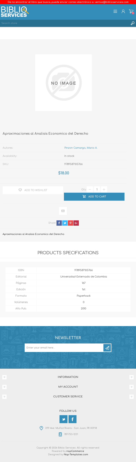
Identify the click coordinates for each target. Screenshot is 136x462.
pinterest (70, 223)
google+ (76, 223)
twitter (64, 223)
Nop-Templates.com (76, 454)
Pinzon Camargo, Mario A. (80, 148)
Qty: (84, 189)
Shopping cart (131, 11)
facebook (59, 223)
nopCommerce (75, 451)
